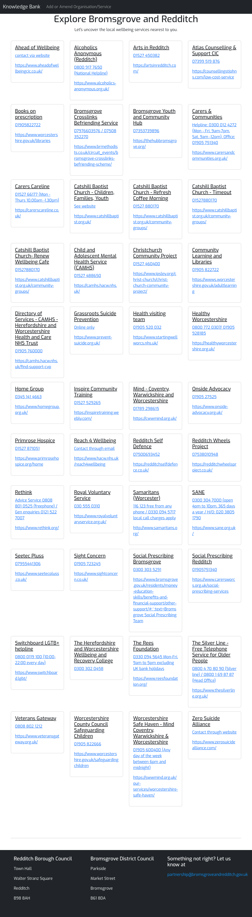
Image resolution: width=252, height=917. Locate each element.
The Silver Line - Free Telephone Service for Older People (211, 652)
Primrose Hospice (35, 440)
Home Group (29, 389)
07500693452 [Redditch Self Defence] (146, 454)
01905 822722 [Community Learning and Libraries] (205, 269)
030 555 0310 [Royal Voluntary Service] (87, 506)
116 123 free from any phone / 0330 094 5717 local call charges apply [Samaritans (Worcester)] (154, 512)
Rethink (23, 492)
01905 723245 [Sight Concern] (87, 563)
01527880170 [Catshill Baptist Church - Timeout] (204, 200)
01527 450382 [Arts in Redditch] (146, 55)
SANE (198, 492)
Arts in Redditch (151, 47)
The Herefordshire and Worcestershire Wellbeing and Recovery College (96, 652)
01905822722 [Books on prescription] (28, 125)
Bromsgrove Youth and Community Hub (154, 117)
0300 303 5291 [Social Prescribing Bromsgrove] (147, 569)
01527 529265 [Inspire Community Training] (87, 402)
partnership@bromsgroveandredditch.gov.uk (207, 874)
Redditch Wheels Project (211, 443)
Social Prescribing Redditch (212, 559)
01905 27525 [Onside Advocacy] (204, 396)
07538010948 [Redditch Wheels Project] (205, 454)
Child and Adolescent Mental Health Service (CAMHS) (95, 259)
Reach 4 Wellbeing (95, 440)
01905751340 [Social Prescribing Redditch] (204, 569)
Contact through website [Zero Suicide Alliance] (214, 732)
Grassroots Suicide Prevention (95, 316)
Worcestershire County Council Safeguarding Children (91, 727)
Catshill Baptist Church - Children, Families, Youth (94, 192)
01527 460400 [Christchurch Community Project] (146, 263)
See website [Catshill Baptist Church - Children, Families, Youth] (84, 206)
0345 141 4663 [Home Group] (28, 396)
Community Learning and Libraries (207, 256)
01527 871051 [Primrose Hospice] (27, 448)
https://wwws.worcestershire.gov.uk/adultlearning (214, 285)
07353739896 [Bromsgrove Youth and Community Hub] (146, 130)
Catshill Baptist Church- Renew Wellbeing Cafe (32, 256)
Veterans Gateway (35, 718)
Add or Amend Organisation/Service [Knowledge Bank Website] (78, 6)
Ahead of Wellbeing (37, 47)
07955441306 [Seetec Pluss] (28, 563)
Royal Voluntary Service (92, 495)
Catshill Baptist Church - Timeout (211, 189)
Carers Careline (32, 186)
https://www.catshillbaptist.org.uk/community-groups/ (155, 221)
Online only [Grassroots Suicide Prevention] (84, 327)
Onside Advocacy (211, 389)
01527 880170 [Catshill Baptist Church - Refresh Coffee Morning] (146, 206)
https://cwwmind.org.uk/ (155, 418)
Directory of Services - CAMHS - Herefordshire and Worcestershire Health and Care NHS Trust (36, 328)
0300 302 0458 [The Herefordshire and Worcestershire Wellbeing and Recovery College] (88, 668)
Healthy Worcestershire (209, 316)
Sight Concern (90, 556)
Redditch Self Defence (148, 443)
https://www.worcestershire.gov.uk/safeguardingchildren (96, 759)
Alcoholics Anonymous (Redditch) (88, 53)
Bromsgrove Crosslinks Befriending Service (96, 117)
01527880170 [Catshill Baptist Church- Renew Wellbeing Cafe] (27, 269)
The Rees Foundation (146, 646)
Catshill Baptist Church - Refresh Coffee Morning (152, 192)
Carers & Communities (207, 114)
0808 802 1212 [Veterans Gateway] (28, 726)
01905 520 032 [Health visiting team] (147, 327)
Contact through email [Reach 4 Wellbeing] (94, 448)
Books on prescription (28, 114)
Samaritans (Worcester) (146, 495)
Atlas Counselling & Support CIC (214, 50)
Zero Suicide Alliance (206, 721)
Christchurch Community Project (155, 253)
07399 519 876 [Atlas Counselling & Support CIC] (206, 61)
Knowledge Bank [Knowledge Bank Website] (21, 6)
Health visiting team (149, 316)
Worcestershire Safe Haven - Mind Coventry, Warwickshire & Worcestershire (153, 730)
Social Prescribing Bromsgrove (153, 559)
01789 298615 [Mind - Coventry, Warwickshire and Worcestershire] (146, 408)
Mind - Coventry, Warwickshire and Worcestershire (153, 395)
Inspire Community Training (95, 392)
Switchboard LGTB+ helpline (37, 646)
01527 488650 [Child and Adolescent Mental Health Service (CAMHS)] (87, 275)
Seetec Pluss (29, 556)
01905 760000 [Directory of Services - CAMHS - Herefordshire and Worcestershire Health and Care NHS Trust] (29, 351)
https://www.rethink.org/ (37, 527)
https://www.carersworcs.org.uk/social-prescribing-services (213, 585)
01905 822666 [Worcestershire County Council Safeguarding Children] (87, 744)
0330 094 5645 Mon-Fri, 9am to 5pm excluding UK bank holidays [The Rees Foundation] (155, 662)
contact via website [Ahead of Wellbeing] (32, 55)
